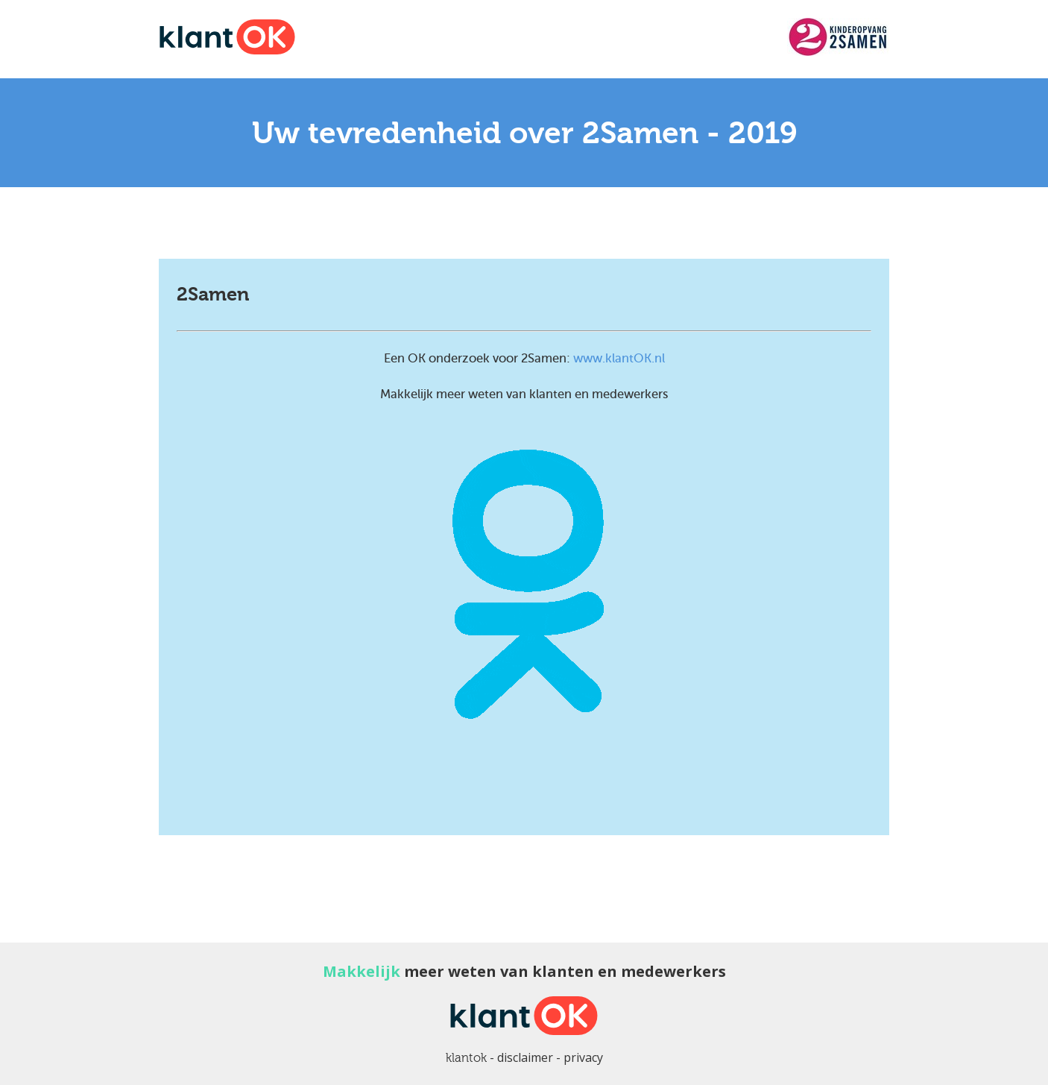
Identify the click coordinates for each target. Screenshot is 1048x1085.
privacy (583, 1057)
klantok (466, 1058)
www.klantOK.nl (619, 358)
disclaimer (525, 1057)
